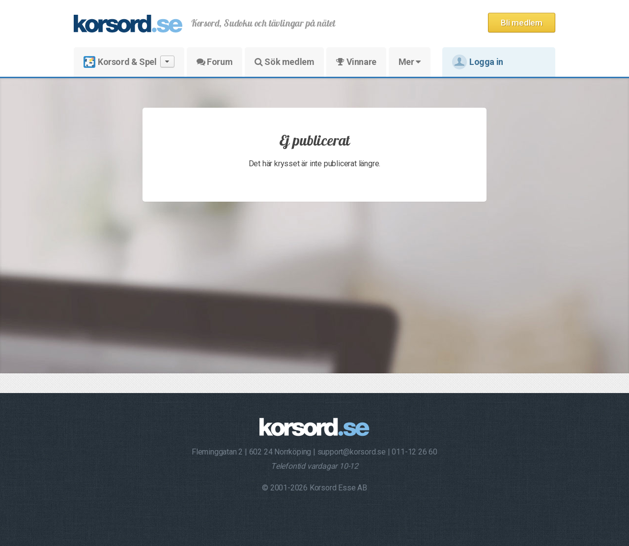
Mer (410, 62)
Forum (214, 62)
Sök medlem (284, 62)
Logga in (477, 62)
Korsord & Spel (129, 62)
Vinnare (356, 62)
